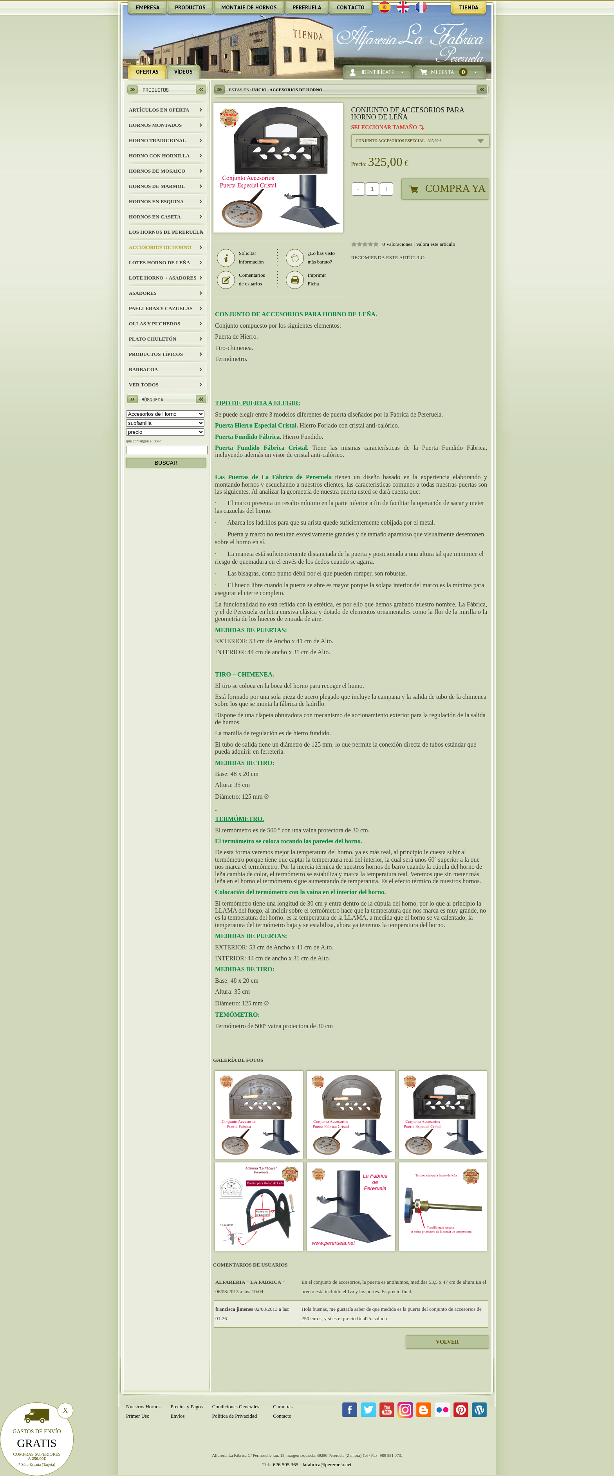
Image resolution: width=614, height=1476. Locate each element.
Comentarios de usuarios (241, 279)
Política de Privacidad (234, 1416)
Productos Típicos (156, 354)
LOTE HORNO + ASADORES (162, 278)
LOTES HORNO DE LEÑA (159, 262)
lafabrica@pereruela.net (327, 1464)
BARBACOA (143, 369)
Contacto (282, 1416)
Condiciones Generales (235, 1406)
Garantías (283, 1406)
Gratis (37, 1443)
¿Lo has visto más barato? (310, 257)
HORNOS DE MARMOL (157, 186)
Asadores (143, 293)
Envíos (177, 1416)
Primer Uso (138, 1416)
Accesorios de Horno (160, 247)
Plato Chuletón (152, 339)
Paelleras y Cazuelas (161, 308)
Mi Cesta (449, 72)
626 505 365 (285, 1464)
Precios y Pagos (186, 1406)
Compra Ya (455, 188)
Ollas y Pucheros (154, 324)
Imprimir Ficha (306, 279)
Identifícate (378, 72)
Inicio (259, 89)
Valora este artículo (435, 244)
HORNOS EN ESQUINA (156, 201)
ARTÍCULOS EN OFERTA (159, 110)
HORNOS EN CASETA (155, 217)
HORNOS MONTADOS (155, 125)
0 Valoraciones (398, 244)
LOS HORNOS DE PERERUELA (166, 232)
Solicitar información (240, 257)
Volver (447, 1342)
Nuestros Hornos (143, 1406)
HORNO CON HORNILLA (159, 156)
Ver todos (144, 385)
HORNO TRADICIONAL (157, 140)
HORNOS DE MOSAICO (157, 171)
